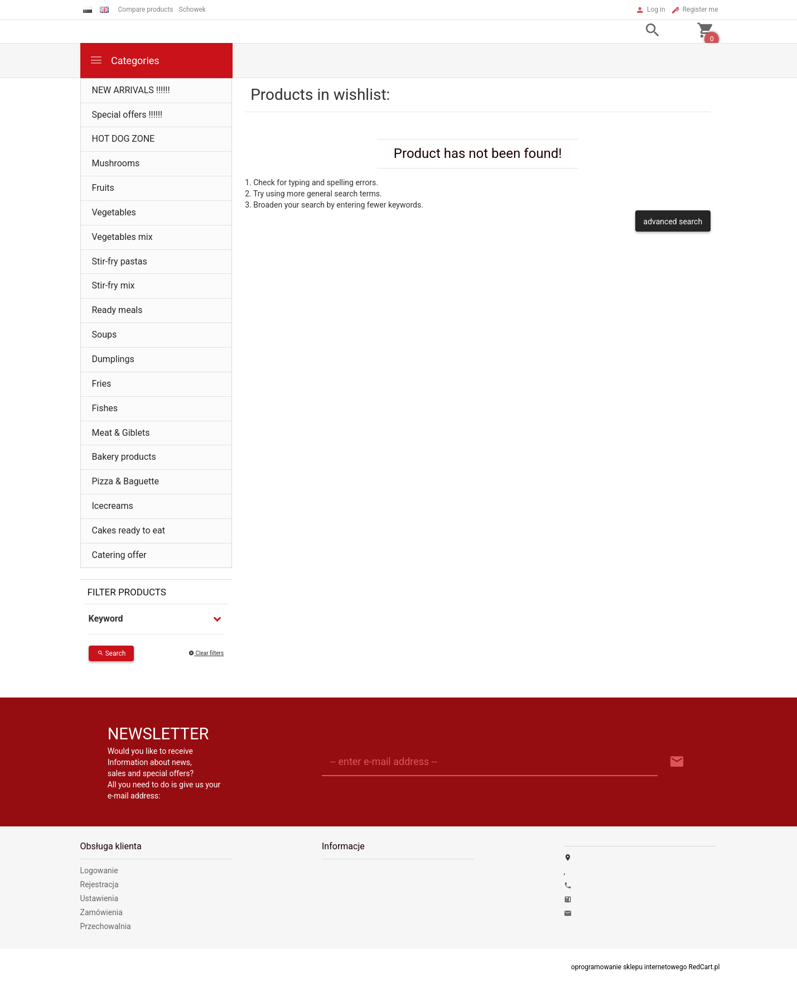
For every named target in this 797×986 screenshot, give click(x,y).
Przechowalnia (105, 926)
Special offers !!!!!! (127, 114)
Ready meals (117, 310)
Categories (124, 60)
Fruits (103, 187)
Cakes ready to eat (128, 530)
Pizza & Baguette (125, 481)
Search (111, 653)
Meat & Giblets (121, 432)
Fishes (105, 408)
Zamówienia (101, 912)
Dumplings (113, 359)
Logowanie (99, 870)
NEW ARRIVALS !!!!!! (131, 90)
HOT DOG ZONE (123, 138)
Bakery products (124, 456)
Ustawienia (99, 898)
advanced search (673, 221)
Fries (102, 383)
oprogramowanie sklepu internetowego (629, 967)
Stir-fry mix (113, 285)
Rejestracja (99, 884)
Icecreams (112, 506)
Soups (104, 334)
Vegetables (114, 212)
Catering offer (119, 555)
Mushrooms (116, 163)
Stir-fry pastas (119, 261)
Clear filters (206, 653)
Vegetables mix (122, 237)
